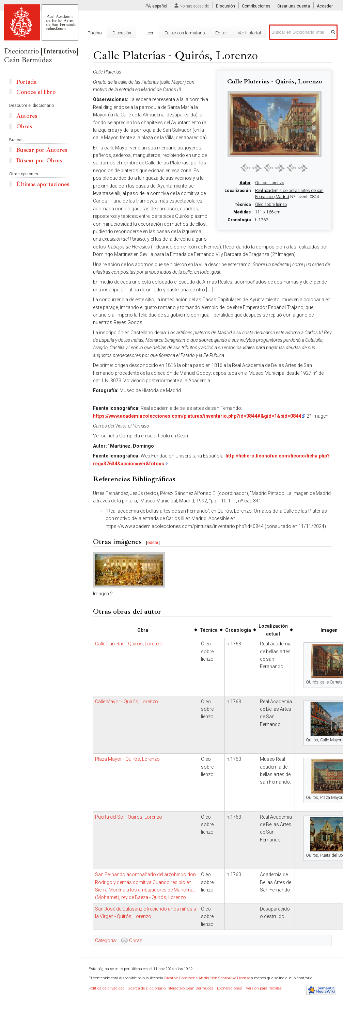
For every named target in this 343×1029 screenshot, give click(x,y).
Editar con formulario (185, 32)
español (159, 6)
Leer (149, 32)
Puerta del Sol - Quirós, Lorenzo (128, 817)
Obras (135, 940)
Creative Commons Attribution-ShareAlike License (207, 978)
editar (153, 542)
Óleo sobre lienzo (271, 204)
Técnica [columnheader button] (209, 630)
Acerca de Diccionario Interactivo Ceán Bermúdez (170, 988)
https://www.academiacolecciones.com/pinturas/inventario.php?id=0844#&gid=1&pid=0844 (197, 416)
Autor (245, 182)
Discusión (225, 6)
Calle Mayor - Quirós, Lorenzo (126, 701)
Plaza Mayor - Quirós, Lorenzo (127, 759)
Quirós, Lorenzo (269, 182)
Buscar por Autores (41, 150)
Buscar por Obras (39, 160)
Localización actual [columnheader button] (273, 629)
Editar (221, 32)
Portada (26, 82)
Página (95, 32)
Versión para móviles (264, 988)
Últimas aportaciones (42, 184)
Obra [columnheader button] (142, 630)
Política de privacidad (107, 988)
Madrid (282, 196)
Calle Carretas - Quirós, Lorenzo (128, 643)
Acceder (325, 6)
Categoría (105, 940)
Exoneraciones (229, 988)
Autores (26, 116)
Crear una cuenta (293, 6)
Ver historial (249, 32)
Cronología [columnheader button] (238, 630)
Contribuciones (256, 6)
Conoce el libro (36, 92)
